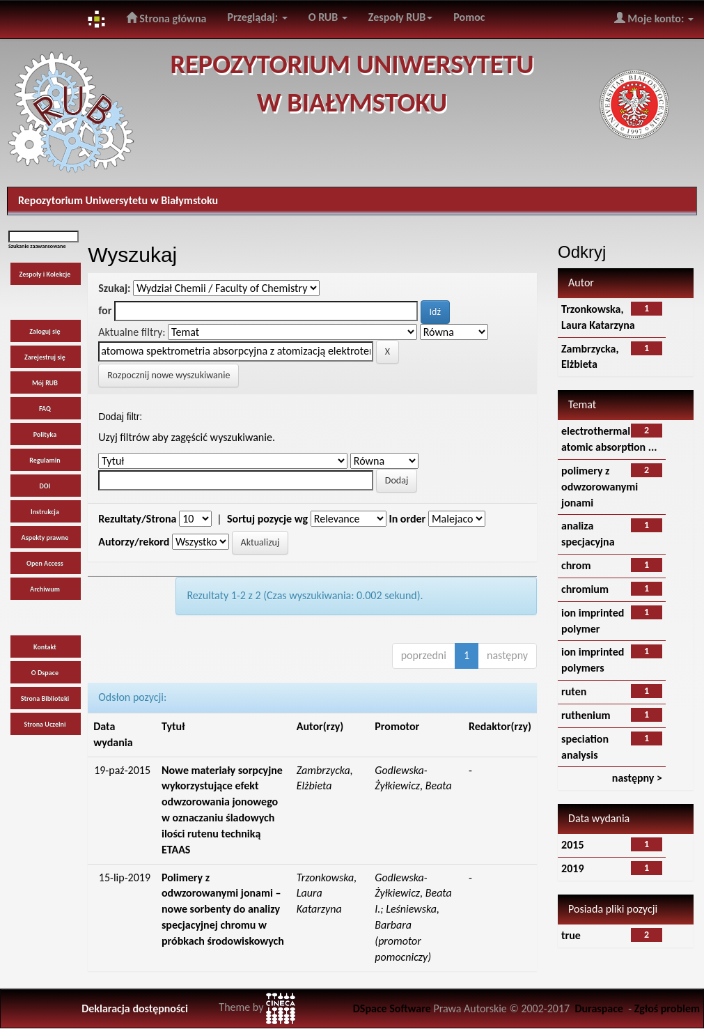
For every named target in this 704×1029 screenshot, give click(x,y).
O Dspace (44, 672)
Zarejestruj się (44, 357)
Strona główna (166, 18)
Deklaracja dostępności (134, 1008)
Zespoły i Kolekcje (44, 274)
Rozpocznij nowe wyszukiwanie (168, 375)
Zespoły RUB (400, 17)
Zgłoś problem (667, 1008)
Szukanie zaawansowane (36, 245)
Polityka (45, 434)
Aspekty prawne (45, 537)
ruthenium (586, 715)
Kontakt (44, 646)
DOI (45, 485)
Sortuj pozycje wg (267, 518)
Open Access (44, 563)
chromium (585, 589)
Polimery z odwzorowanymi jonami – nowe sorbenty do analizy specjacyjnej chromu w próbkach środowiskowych (223, 909)
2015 (572, 844)
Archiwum (45, 589)
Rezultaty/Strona (137, 518)
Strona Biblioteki (45, 698)
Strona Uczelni (44, 724)
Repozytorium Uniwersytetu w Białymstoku (118, 200)
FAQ (45, 408)
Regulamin (44, 460)
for (104, 310)
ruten (573, 691)
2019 (572, 868)
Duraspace (598, 1008)
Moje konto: (654, 18)
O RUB (327, 17)
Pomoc (469, 17)
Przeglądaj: (257, 17)
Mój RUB (45, 382)
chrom (575, 565)
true (571, 935)
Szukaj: (114, 288)
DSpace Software (392, 1008)
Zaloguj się (44, 331)
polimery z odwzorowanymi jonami (599, 486)
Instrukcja (45, 511)
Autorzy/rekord (133, 541)
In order (407, 518)
